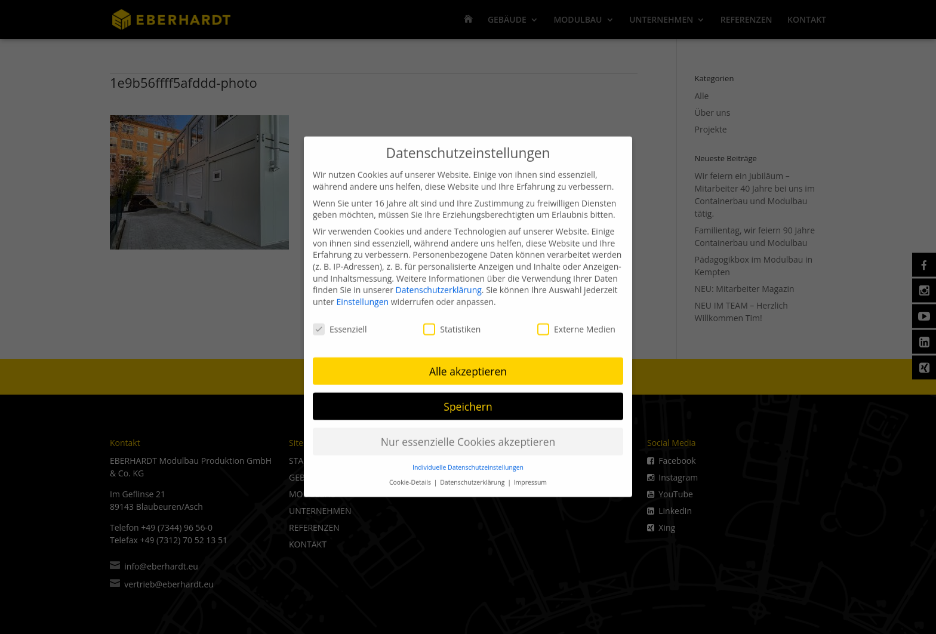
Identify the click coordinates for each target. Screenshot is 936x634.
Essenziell (340, 321)
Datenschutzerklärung (439, 282)
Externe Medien (576, 321)
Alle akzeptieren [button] (468, 363)
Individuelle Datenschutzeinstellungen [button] (468, 460)
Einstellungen (362, 294)
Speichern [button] (468, 399)
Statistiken (452, 321)
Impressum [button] (530, 475)
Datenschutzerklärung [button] (473, 475)
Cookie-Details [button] (411, 475)
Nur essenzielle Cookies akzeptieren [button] (468, 434)
